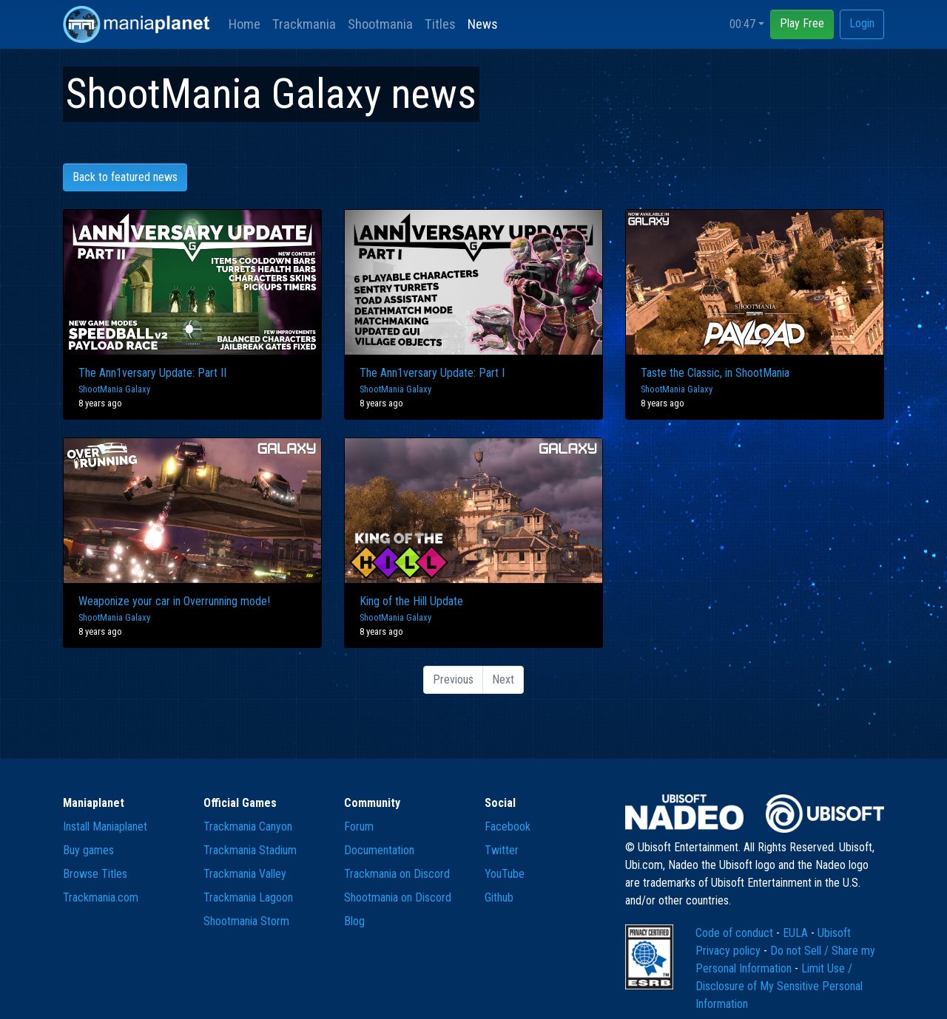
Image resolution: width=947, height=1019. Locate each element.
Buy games (88, 850)
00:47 (742, 24)
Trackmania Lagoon (248, 897)
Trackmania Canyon (247, 826)
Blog (354, 921)
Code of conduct (735, 933)
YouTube (505, 874)
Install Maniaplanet (105, 826)
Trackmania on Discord (397, 874)
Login (861, 23)
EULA (797, 933)
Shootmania (380, 24)
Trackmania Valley (244, 874)
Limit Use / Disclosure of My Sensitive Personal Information (779, 986)
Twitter (502, 850)
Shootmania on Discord (397, 897)
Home (244, 24)
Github (499, 897)
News (483, 24)
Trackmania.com (100, 897)
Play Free (802, 23)
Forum (359, 826)
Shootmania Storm (246, 921)
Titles (440, 24)
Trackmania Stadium (250, 850)
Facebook (507, 826)
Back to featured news (125, 177)
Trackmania (304, 24)
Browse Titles (95, 874)
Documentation (379, 850)
